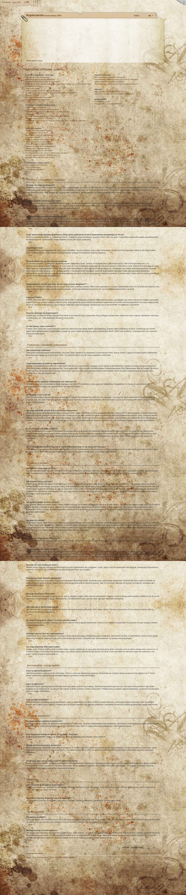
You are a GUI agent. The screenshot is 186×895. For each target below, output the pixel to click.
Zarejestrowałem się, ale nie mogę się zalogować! (43, 90)
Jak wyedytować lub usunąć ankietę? (38, 142)
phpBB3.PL (73, 857)
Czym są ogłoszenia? (33, 167)
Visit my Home (153, 885)
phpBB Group (105, 820)
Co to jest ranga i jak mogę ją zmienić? (39, 118)
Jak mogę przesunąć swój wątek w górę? (40, 157)
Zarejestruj (35, 54)
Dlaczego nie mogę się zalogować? (37, 77)
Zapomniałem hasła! (32, 88)
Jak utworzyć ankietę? (33, 137)
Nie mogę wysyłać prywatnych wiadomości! (109, 77)
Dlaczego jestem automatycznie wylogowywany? (42, 81)
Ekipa (28, 857)
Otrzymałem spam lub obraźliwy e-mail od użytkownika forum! (116, 84)
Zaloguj (44, 54)
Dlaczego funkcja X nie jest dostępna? (107, 104)
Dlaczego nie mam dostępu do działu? (39, 144)
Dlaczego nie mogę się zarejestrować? (39, 97)
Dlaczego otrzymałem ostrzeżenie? (37, 148)
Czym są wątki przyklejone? (35, 169)
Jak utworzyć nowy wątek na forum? (38, 130)
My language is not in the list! (35, 114)
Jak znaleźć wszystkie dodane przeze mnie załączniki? (113, 94)
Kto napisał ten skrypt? (102, 101)
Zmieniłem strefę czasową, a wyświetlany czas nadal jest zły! (47, 112)
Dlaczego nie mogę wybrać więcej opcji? (39, 139)
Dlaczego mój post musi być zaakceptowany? (41, 155)
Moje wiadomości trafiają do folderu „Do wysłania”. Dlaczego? (116, 79)
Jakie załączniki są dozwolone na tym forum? (110, 92)
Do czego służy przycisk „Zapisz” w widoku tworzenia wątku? (47, 153)
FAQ (27, 2)
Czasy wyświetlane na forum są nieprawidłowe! (42, 109)
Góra (30, 195)
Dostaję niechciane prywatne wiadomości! (109, 81)
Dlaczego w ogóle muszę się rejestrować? (40, 79)
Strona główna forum (92, 40)
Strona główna (6, 2)
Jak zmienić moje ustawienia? (36, 107)
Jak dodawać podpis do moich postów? (39, 135)
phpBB (56, 877)
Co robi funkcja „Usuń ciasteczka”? (37, 99)
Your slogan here (70, 877)
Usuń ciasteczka (131, 853)
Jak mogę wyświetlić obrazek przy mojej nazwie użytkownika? (47, 116)
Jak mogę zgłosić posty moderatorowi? (39, 150)
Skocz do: (125, 847)
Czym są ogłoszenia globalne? (36, 165)
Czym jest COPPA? (32, 95)
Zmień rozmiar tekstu (17, 2)
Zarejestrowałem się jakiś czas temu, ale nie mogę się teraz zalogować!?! (51, 93)
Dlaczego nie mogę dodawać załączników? (40, 146)
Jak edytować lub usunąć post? (36, 133)
